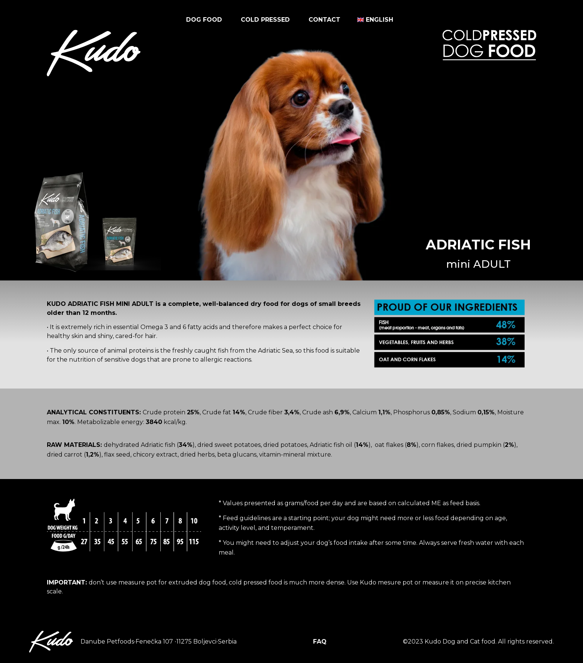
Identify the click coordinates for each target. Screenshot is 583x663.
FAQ (320, 641)
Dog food (206, 20)
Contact (324, 19)
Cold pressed (267, 20)
